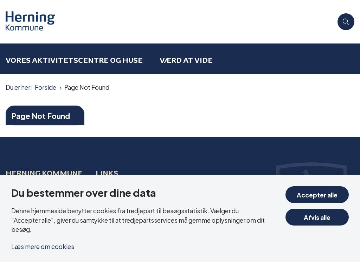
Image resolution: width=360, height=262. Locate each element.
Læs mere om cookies (42, 246)
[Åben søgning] (346, 21)
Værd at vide (186, 60)
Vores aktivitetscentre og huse (74, 60)
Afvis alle (317, 217)
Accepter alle (317, 194)
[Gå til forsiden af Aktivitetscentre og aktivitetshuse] (166, 21)
